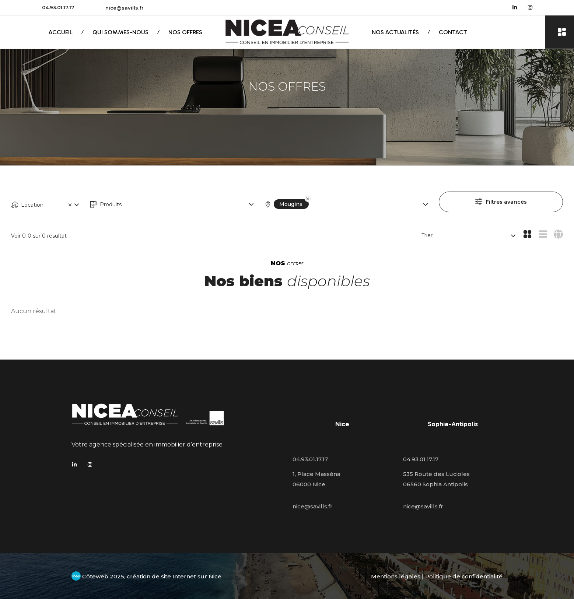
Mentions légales (395, 576)
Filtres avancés (506, 202)
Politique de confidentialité (464, 576)
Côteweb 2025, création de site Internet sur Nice (146, 576)
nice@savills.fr (124, 8)
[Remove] (302, 204)
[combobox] (45, 204)
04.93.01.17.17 (58, 7)
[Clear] (70, 204)
